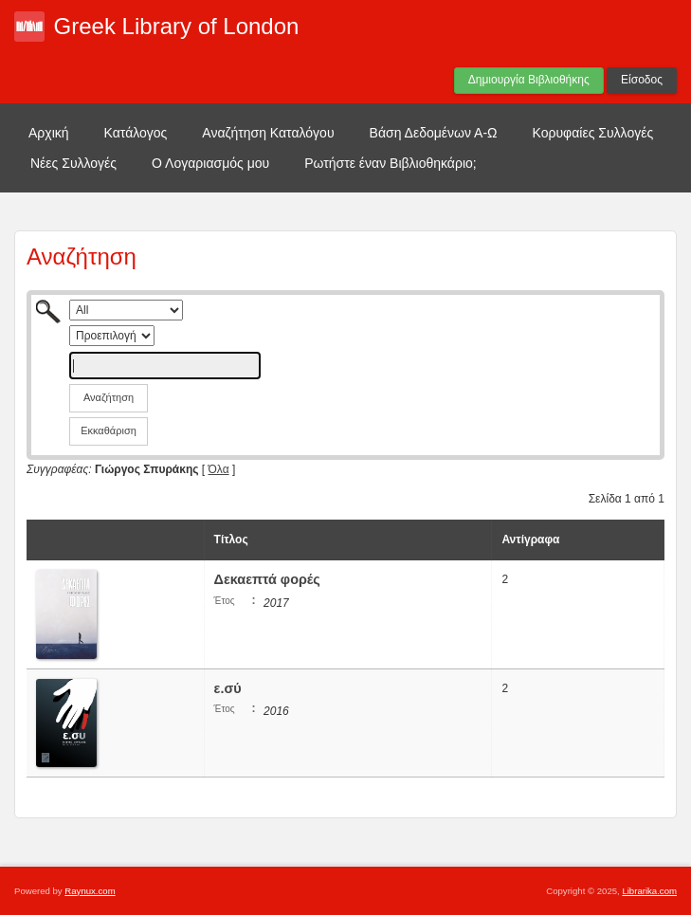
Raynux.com (89, 891)
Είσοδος (642, 79)
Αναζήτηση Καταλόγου (268, 132)
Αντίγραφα (530, 539)
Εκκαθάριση (108, 430)
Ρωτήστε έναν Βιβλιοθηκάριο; (390, 163)
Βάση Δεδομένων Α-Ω (434, 132)
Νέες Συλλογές (73, 163)
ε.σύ (229, 688)
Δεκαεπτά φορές (267, 579)
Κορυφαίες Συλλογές (593, 132)
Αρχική (48, 132)
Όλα (219, 469)
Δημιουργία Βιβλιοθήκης (529, 79)
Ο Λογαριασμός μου (210, 163)
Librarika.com (649, 891)
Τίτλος (231, 539)
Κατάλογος (136, 132)
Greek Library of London (177, 26)
